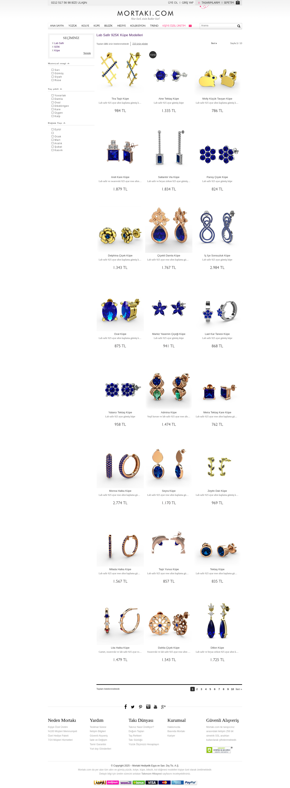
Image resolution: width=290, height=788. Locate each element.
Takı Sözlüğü (136, 740)
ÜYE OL (173, 3)
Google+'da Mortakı (164, 707)
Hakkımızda (173, 727)
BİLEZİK (108, 26)
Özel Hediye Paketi (58, 735)
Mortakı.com (145, 14)
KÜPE (97, 26)
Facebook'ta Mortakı (126, 707)
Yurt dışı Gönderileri (100, 748)
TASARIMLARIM (208, 3)
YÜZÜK (72, 26)
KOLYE (85, 26)
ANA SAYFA (57, 26)
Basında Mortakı (176, 731)
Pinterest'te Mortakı (140, 707)
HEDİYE (121, 26)
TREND (154, 26)
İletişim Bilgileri (98, 731)
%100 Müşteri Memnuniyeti (62, 731)
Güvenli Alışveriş (99, 735)
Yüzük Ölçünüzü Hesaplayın (144, 744)
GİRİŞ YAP (187, 3)
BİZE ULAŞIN (79, 3)
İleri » (239, 689)
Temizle (87, 53)
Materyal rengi (59, 63)
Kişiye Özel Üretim (58, 727)
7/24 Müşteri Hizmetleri (60, 740)
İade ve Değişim (98, 740)
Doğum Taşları (136, 731)
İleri (214, 42)
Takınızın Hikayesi (151, 773)
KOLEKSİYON (137, 26)
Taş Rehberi (135, 735)
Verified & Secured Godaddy (219, 750)
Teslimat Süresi (98, 727)
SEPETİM (229, 3)
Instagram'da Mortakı (148, 707)
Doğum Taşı (57, 123)
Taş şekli (55, 89)
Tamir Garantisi (98, 744)
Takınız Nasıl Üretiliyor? (141, 727)
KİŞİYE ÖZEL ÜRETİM (174, 26)
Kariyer (171, 735)
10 (232, 689)
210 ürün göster (140, 43)
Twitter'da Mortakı (133, 707)
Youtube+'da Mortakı (155, 707)
